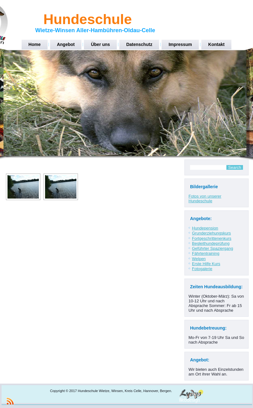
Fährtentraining (205, 253)
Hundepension (205, 228)
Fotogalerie (202, 268)
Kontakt (216, 44)
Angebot (66, 44)
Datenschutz (139, 44)
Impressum (180, 44)
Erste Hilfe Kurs (206, 263)
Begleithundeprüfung (211, 243)
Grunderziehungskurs (211, 233)
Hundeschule (87, 19)
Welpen (199, 258)
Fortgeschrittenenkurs (211, 238)
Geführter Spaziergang (212, 248)
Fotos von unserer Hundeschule (204, 198)
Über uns (100, 44)
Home (34, 44)
